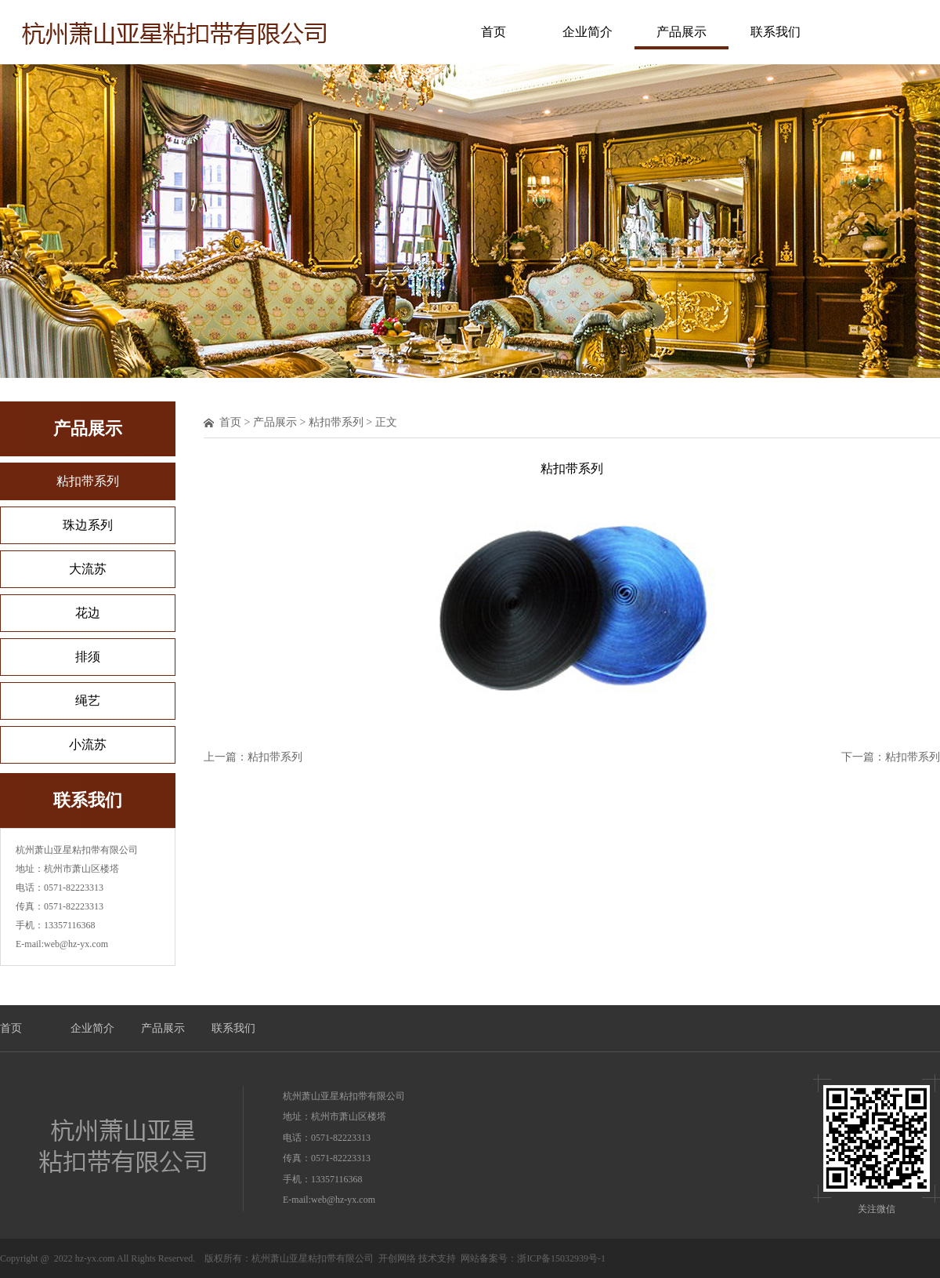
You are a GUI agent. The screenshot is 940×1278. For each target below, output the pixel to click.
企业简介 (587, 31)
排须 (87, 656)
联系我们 (775, 31)
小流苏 (88, 744)
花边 (87, 612)
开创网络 (397, 1258)
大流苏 (88, 568)
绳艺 (87, 700)
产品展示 (681, 31)
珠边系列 (88, 525)
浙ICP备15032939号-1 (561, 1258)
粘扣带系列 (87, 481)
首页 (493, 31)
